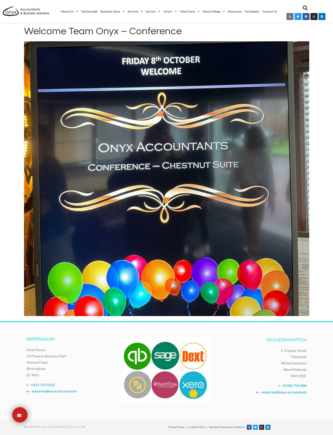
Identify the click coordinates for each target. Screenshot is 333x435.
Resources (235, 11)
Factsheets (252, 11)
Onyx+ (170, 12)
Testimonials (89, 11)
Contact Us (269, 11)
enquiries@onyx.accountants (54, 391)
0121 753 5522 (43, 385)
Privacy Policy (176, 427)
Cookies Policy (196, 427)
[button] (305, 8)
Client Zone (190, 12)
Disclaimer (78, 426)
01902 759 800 (294, 385)
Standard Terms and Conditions (227, 427)
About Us (69, 12)
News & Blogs (214, 12)
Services (135, 12)
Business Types (113, 12)
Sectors (153, 12)
